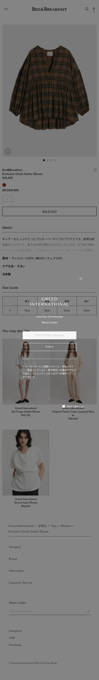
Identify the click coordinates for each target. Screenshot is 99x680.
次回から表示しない (73, 406)
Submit (49, 347)
